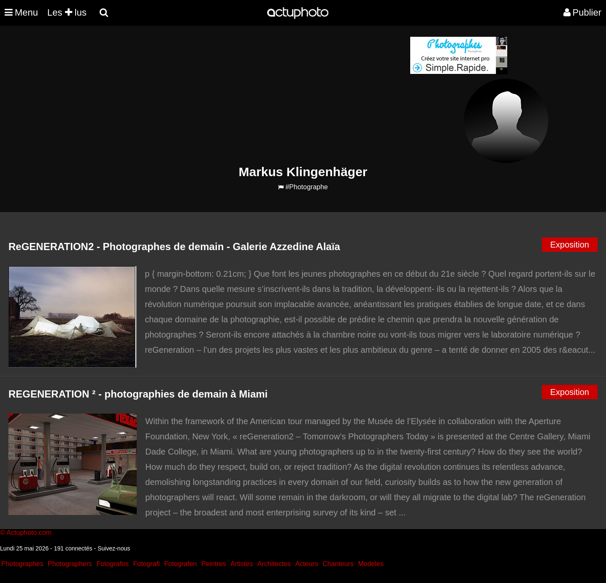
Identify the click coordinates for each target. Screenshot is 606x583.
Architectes (274, 563)
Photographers (70, 563)
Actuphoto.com (28, 532)
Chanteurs (338, 563)
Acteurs (306, 563)
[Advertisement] (252, 95)
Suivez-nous (113, 548)
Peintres (213, 563)
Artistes (241, 563)
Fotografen (180, 563)
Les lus (67, 12)
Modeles (370, 563)
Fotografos (113, 563)
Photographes (22, 563)
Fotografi (146, 563)
